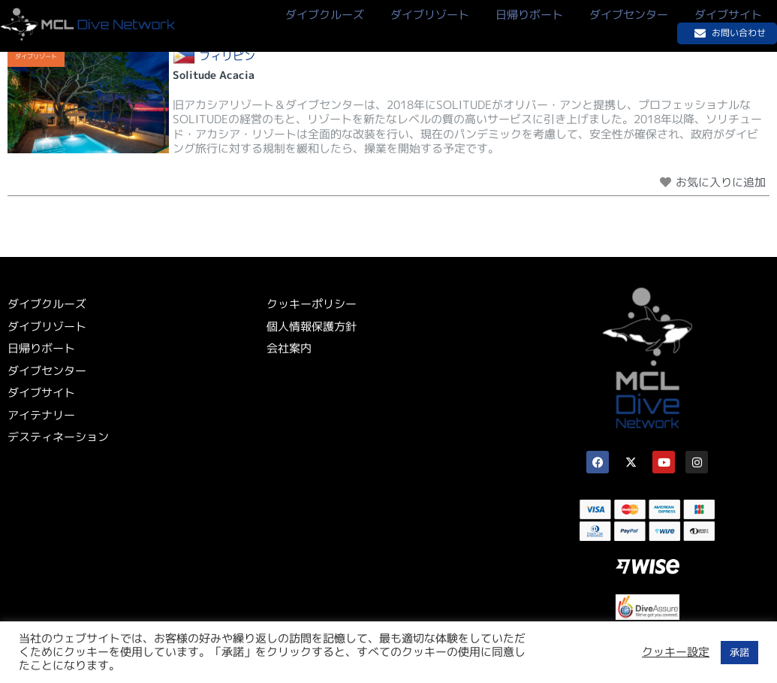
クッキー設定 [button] (675, 652)
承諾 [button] (739, 652)
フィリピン (227, 56)
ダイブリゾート (36, 56)
